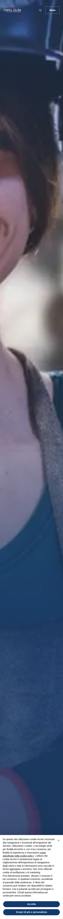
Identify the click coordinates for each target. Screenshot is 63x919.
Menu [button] (52, 10)
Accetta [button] (31, 904)
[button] (40, 10)
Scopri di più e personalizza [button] (31, 912)
